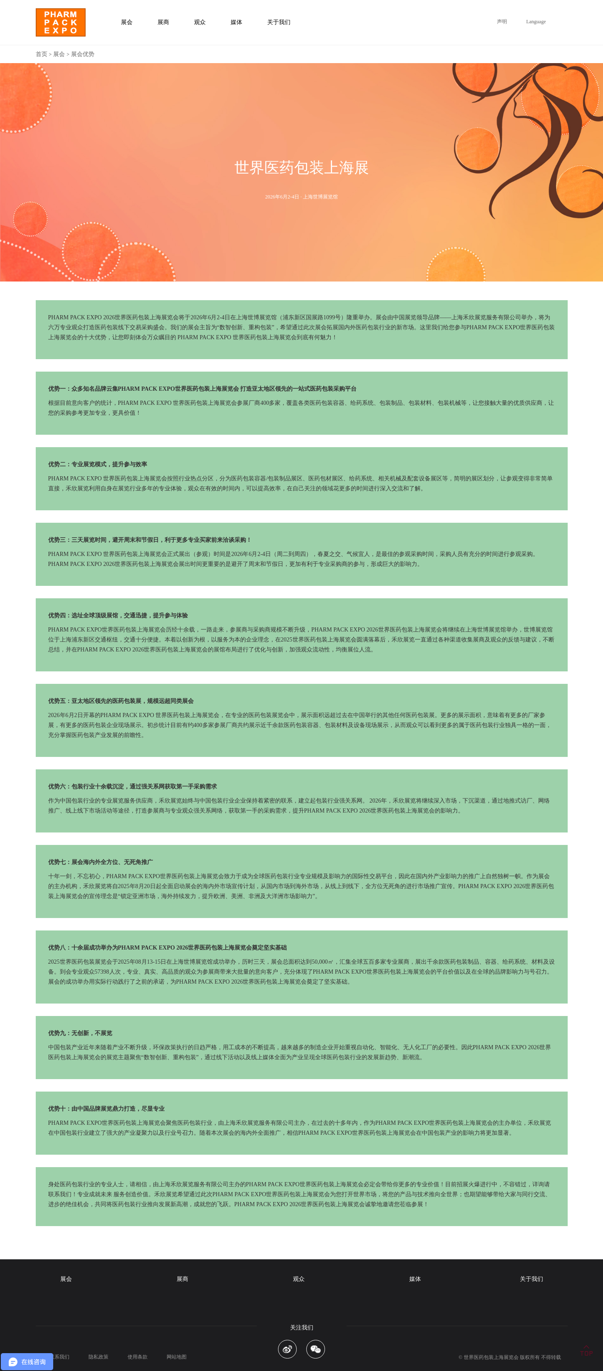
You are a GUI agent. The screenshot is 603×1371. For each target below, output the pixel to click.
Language (536, 21)
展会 (59, 54)
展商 (182, 1279)
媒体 (415, 1279)
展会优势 (82, 54)
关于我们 (531, 1279)
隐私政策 (98, 1357)
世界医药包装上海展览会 (491, 1357)
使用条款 (138, 1357)
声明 (502, 21)
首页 (41, 54)
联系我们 (59, 1357)
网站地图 (177, 1357)
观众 (299, 1279)
